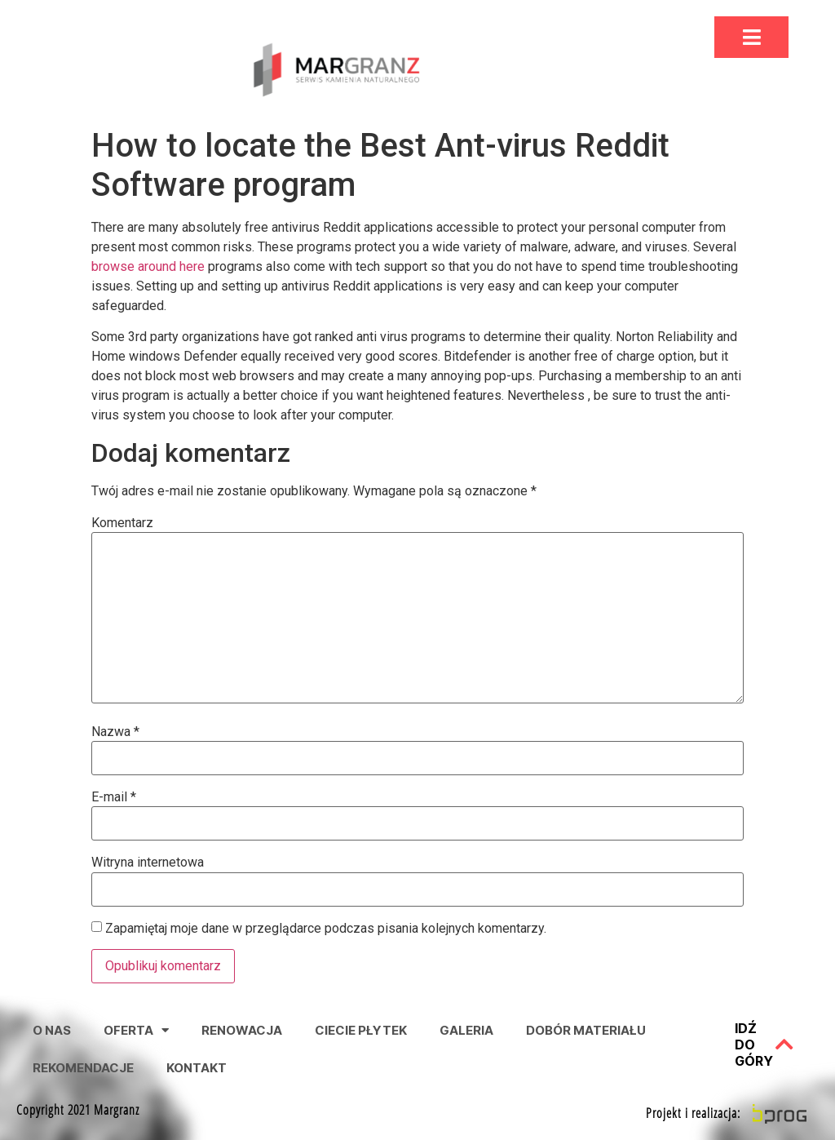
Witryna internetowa (147, 862)
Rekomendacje (83, 1068)
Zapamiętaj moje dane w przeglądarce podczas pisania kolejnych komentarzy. (325, 928)
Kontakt (196, 1068)
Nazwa (115, 732)
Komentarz (122, 523)
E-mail (113, 797)
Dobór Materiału (586, 1030)
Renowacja (241, 1030)
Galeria (466, 1030)
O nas (52, 1030)
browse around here (148, 266)
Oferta (136, 1030)
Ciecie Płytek (361, 1030)
